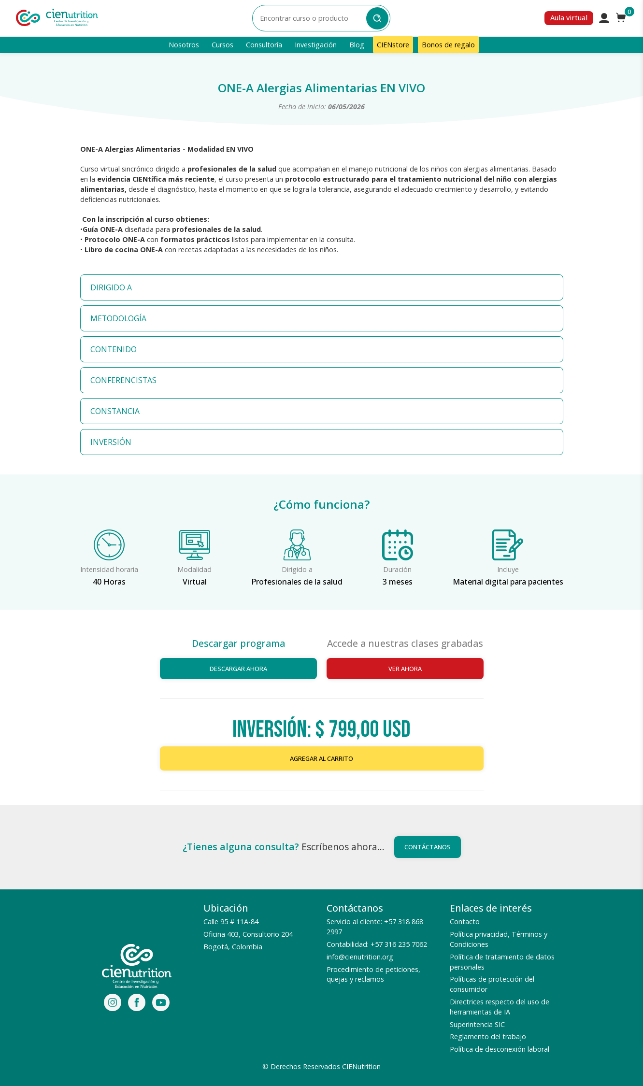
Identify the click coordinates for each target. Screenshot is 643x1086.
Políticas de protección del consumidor (492, 984)
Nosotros (184, 44)
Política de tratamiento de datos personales (502, 962)
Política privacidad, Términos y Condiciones (498, 939)
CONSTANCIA (115, 411)
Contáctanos (427, 847)
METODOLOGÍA (118, 318)
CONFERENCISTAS (123, 380)
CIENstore (393, 44)
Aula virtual (568, 17)
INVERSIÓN (110, 442)
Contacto (465, 921)
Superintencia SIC (477, 1024)
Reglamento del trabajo (488, 1036)
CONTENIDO (113, 349)
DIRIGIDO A (111, 287)
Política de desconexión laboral (499, 1049)
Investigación (316, 44)
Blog (356, 44)
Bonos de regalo (448, 44)
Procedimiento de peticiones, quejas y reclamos (373, 974)
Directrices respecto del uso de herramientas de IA (499, 1006)
